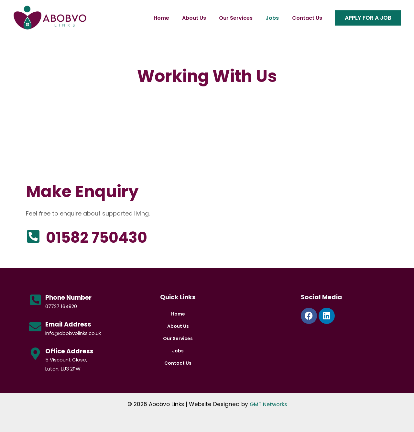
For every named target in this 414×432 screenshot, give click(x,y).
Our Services (233, 18)
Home (157, 18)
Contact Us (305, 18)
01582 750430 (111, 236)
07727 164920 (61, 306)
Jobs (270, 18)
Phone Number (68, 297)
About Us (190, 18)
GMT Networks (268, 404)
